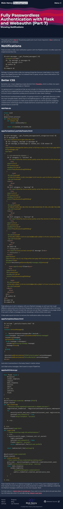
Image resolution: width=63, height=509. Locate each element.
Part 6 (16, 40)
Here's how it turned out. (21, 491)
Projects (13, 499)
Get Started (15, 503)
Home (3, 499)
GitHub (3, 503)
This (50, 40)
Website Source (52, 502)
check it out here (36, 493)
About (3, 501)
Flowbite (39, 84)
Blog (12, 501)
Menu (58, 3)
